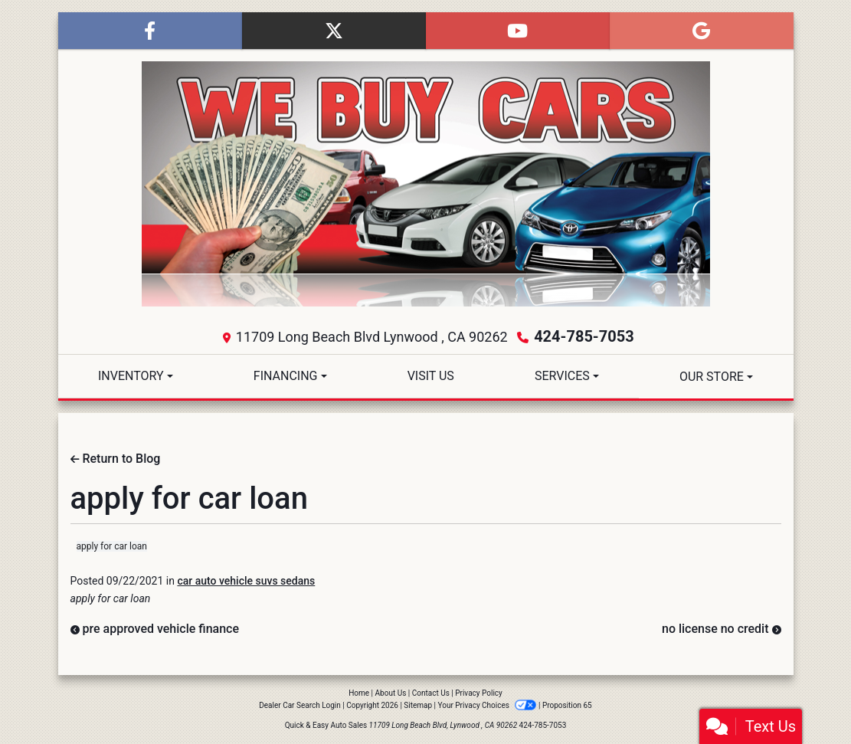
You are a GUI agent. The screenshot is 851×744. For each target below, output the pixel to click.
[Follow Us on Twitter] (334, 30)
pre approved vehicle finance (155, 628)
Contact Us (431, 693)
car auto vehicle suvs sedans (246, 581)
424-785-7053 (584, 336)
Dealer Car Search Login (300, 705)
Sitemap (418, 705)
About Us (391, 693)
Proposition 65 (567, 705)
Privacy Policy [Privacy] (478, 693)
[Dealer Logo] (426, 184)
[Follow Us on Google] (702, 30)
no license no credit (721, 628)
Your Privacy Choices (488, 705)
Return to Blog (115, 458)
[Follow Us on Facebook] (150, 30)
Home (359, 693)
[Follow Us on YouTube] (518, 30)
